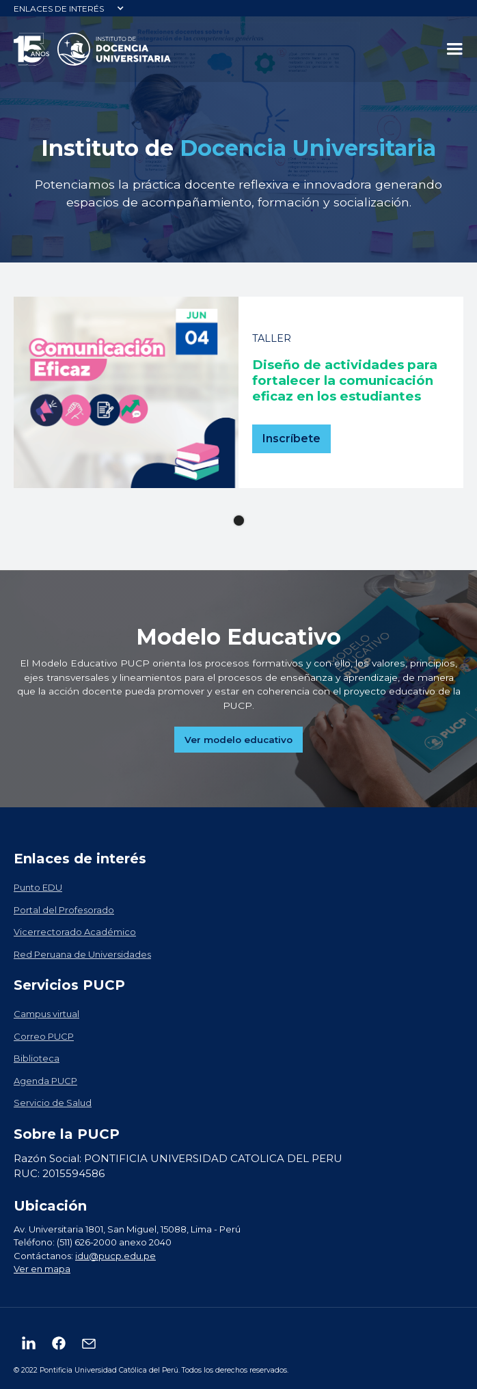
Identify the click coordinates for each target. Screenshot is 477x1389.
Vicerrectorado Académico (75, 931)
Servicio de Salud (53, 1102)
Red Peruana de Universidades (82, 954)
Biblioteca (36, 1058)
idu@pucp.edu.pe (115, 1255)
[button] (69, 8)
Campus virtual (46, 1013)
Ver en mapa (42, 1268)
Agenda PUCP (45, 1080)
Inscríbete (291, 438)
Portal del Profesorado (64, 909)
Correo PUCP (44, 1036)
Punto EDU (38, 887)
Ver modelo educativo (238, 739)
